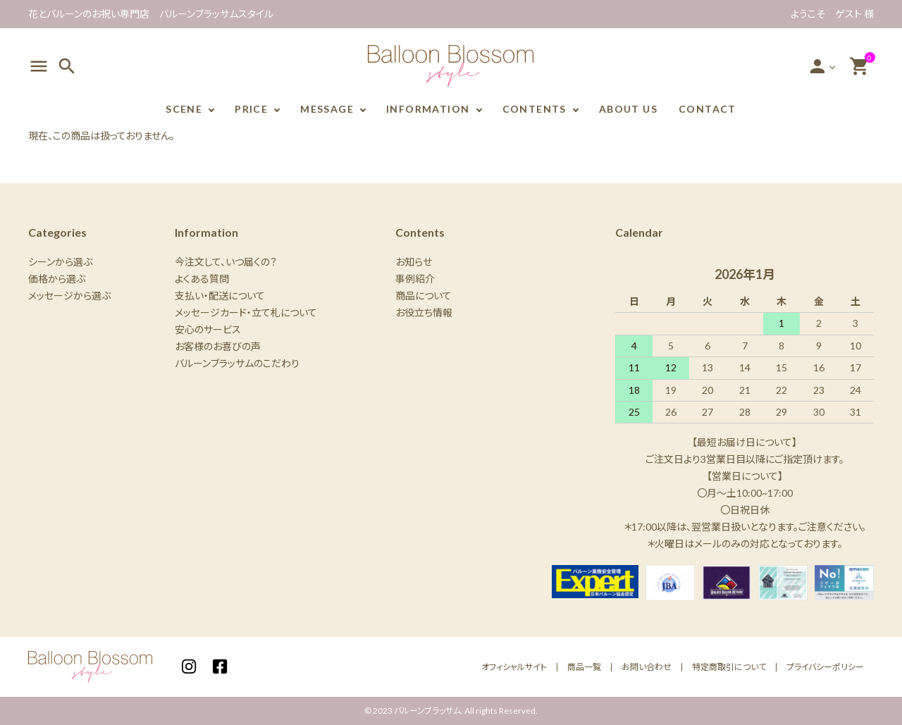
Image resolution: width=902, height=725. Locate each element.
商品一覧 (584, 667)
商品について (423, 296)
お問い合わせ (647, 667)
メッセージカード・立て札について (246, 312)
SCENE (184, 109)
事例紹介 (415, 279)
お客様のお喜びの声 (218, 346)
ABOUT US (628, 109)
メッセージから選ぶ (69, 296)
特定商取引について (729, 667)
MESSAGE (327, 109)
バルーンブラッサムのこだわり (237, 363)
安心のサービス (208, 329)
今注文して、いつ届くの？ (226, 262)
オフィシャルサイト (514, 667)
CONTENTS (534, 109)
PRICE (251, 109)
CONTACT (707, 109)
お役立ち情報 (423, 312)
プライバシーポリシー (825, 667)
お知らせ (413, 262)
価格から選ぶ (56, 279)
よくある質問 (202, 279)
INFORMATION (427, 109)
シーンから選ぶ (60, 262)
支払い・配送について (220, 296)
